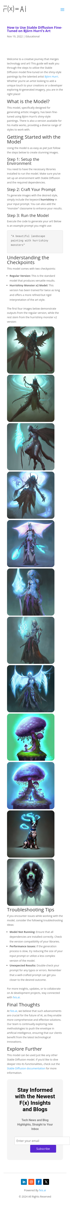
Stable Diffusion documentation (26, 1064)
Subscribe (43, 1144)
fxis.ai (16, 993)
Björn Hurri (51, 76)
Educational (33, 36)
